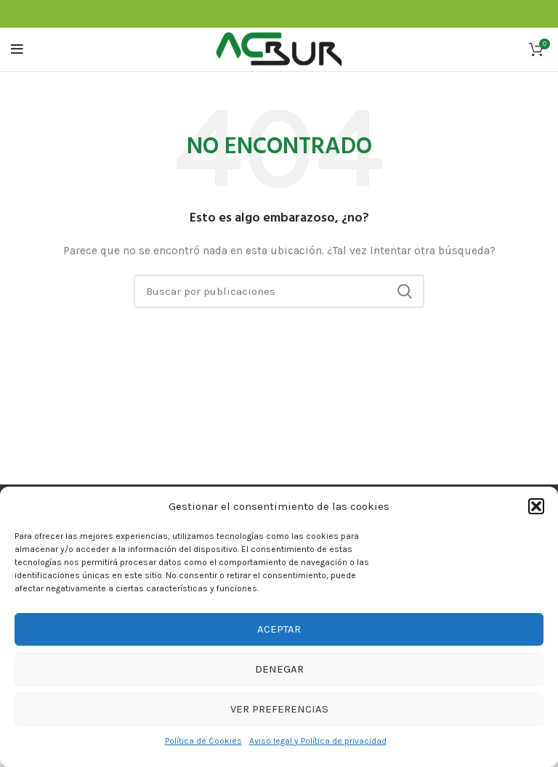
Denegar (279, 668)
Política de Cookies (203, 741)
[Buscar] (279, 291)
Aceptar (279, 629)
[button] (536, 506)
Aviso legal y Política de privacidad (318, 741)
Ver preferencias (279, 708)
